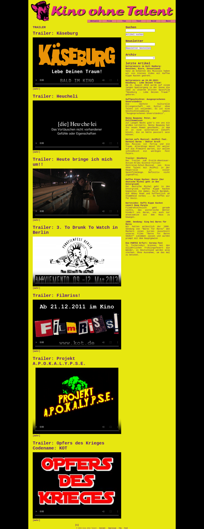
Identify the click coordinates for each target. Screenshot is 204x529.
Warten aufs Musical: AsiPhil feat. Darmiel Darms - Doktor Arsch (147, 140)
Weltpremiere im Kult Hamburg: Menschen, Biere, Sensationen (144, 67)
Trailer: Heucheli (55, 96)
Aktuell (94, 21)
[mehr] (36, 89)
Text (138, 21)
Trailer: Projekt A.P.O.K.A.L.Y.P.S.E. (59, 361)
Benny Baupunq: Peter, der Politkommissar (141, 119)
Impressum (112, 528)
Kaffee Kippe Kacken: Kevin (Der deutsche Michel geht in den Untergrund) (145, 181)
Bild (153, 21)
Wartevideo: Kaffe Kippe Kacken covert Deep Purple (144, 204)
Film (109, 21)
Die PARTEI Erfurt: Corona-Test (144, 243)
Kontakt (102, 528)
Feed (126, 528)
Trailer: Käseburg (55, 33)
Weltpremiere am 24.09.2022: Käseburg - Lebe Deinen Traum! (144, 81)
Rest (168, 21)
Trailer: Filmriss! (56, 295)
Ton (124, 21)
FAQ (120, 528)
